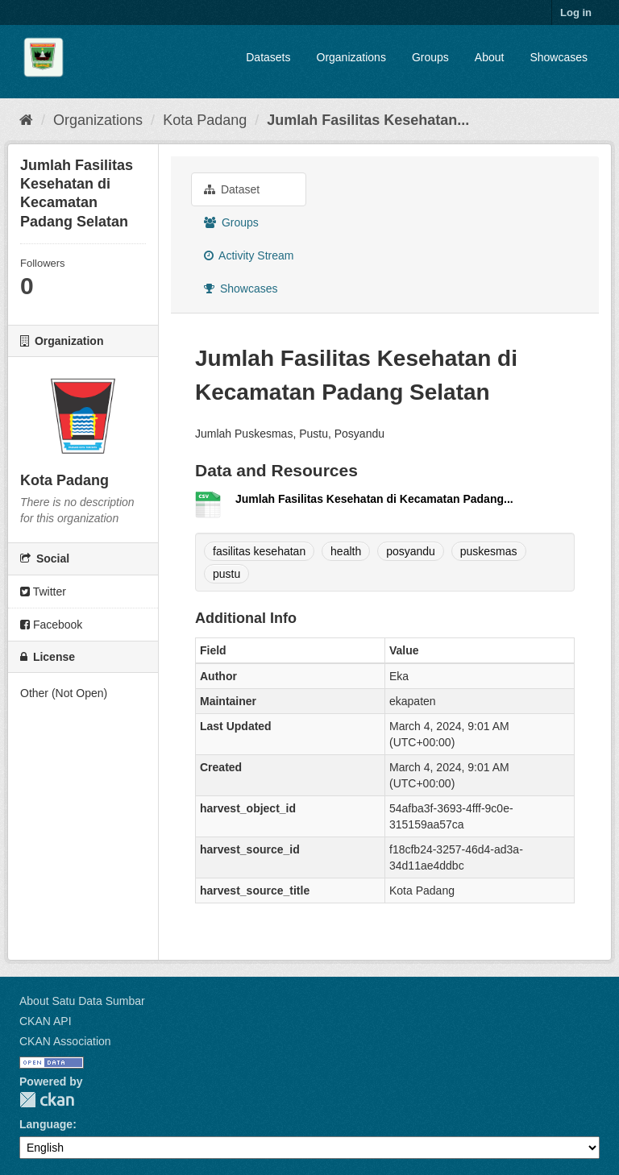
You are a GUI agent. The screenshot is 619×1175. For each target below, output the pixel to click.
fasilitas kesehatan (259, 551)
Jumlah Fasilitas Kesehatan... (368, 120)
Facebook (51, 624)
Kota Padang (205, 120)
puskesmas (488, 551)
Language (46, 1124)
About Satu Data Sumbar (82, 1000)
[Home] (26, 120)
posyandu (410, 551)
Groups (430, 57)
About (490, 57)
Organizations (351, 57)
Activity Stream (248, 255)
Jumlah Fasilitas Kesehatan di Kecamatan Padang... (374, 498)
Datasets (268, 57)
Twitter (43, 591)
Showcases (559, 57)
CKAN (46, 1099)
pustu (226, 573)
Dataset (232, 189)
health (345, 551)
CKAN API (45, 1021)
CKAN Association (65, 1041)
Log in (576, 12)
